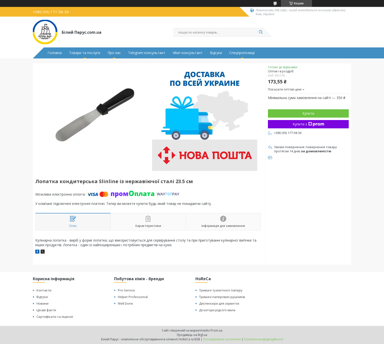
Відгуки (216, 53)
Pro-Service (126, 290)
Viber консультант (188, 53)
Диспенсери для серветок (219, 303)
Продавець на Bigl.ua (192, 335)
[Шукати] (260, 32)
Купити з (308, 124)
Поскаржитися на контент (222, 339)
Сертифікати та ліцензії (54, 316)
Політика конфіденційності (263, 339)
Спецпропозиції (242, 53)
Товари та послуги (84, 53)
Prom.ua (216, 330)
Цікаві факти (46, 310)
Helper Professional (133, 297)
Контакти (43, 290)
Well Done (125, 303)
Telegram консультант (146, 53)
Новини (42, 303)
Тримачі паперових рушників (222, 297)
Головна (55, 53)
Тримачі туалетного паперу (220, 290)
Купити (308, 113)
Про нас (114, 53)
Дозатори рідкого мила (217, 310)
